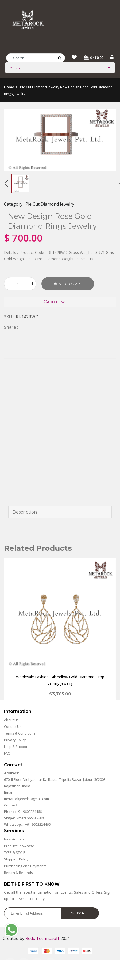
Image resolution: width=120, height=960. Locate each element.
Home (9, 87)
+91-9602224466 (29, 811)
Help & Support (16, 746)
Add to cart (68, 284)
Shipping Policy (16, 859)
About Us (11, 720)
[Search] (35, 57)
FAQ (7, 753)
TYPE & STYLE (14, 852)
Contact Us (12, 726)
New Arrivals (14, 839)
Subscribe (80, 913)
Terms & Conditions (20, 733)
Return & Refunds (18, 872)
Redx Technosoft (42, 939)
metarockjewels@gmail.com (26, 799)
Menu (14, 68)
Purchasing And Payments (25, 866)
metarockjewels (31, 818)
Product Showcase (19, 846)
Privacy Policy (15, 740)
